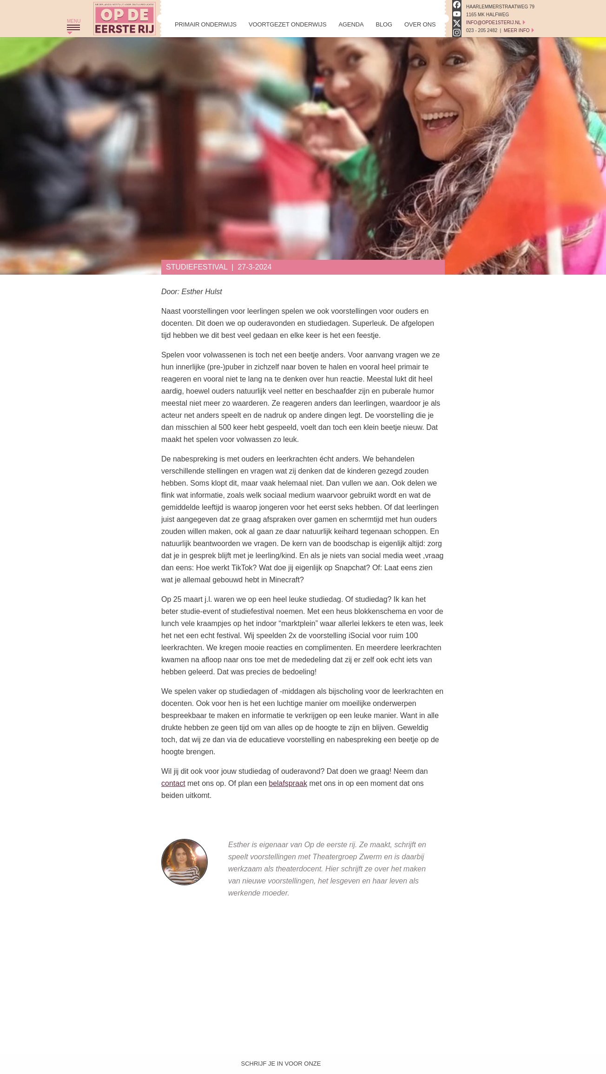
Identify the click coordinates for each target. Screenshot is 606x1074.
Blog (383, 24)
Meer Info (517, 30)
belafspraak (288, 783)
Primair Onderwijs (206, 24)
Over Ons (419, 24)
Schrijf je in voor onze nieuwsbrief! (281, 1065)
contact (173, 783)
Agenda (350, 24)
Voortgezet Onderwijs (287, 24)
